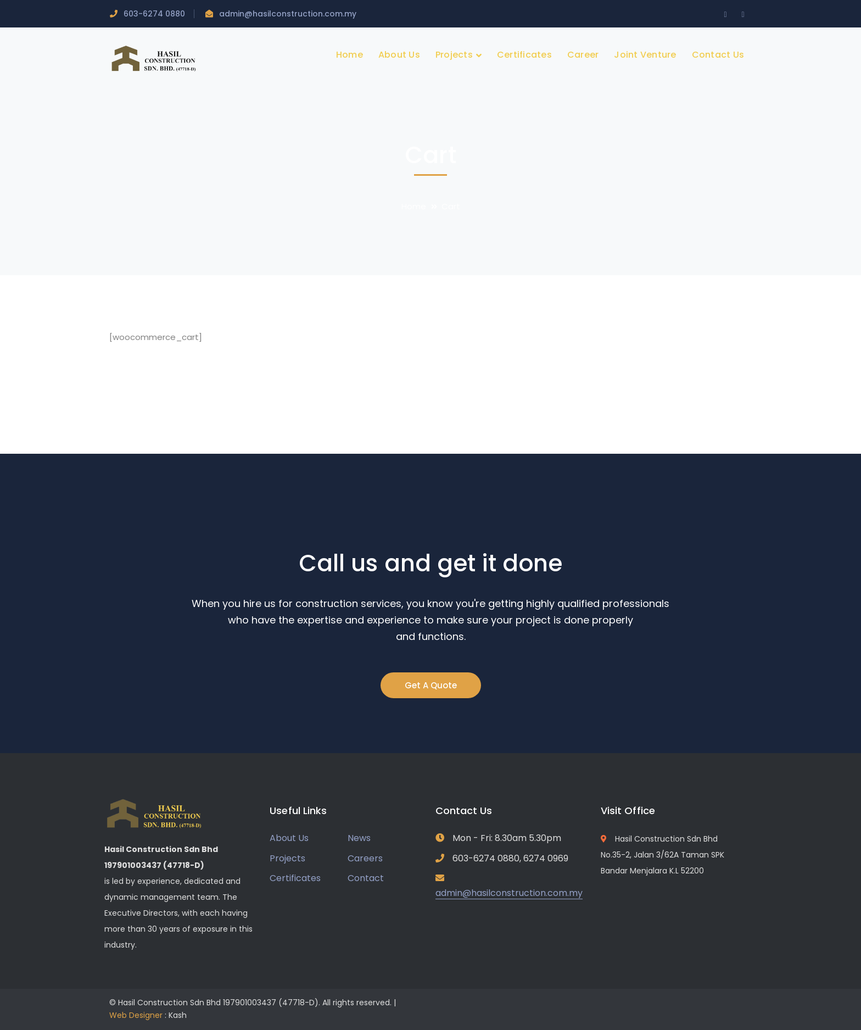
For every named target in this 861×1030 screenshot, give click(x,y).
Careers (365, 858)
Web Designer (136, 1015)
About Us (289, 838)
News (359, 838)
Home (413, 206)
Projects (287, 858)
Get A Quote (431, 685)
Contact (366, 878)
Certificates (295, 878)
